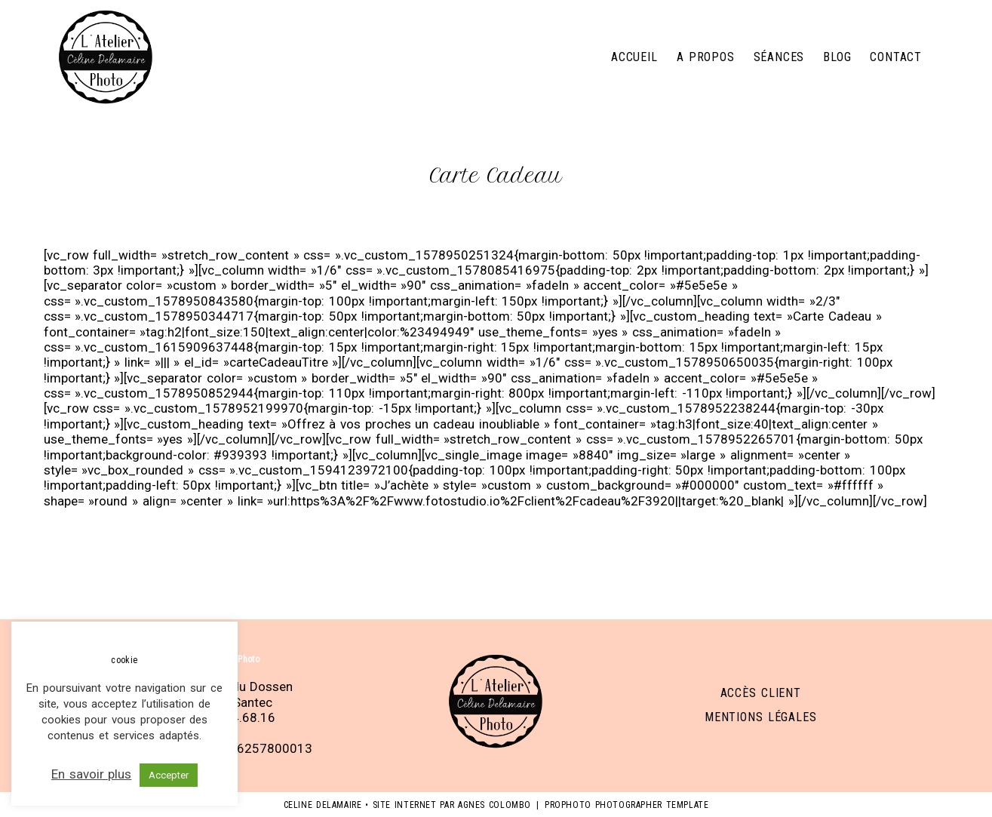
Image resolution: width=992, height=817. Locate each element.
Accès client (760, 693)
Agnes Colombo (494, 805)
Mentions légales (760, 717)
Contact (896, 57)
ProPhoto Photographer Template (626, 805)
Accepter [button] (169, 775)
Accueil (634, 57)
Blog (837, 57)
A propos (706, 57)
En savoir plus (91, 774)
